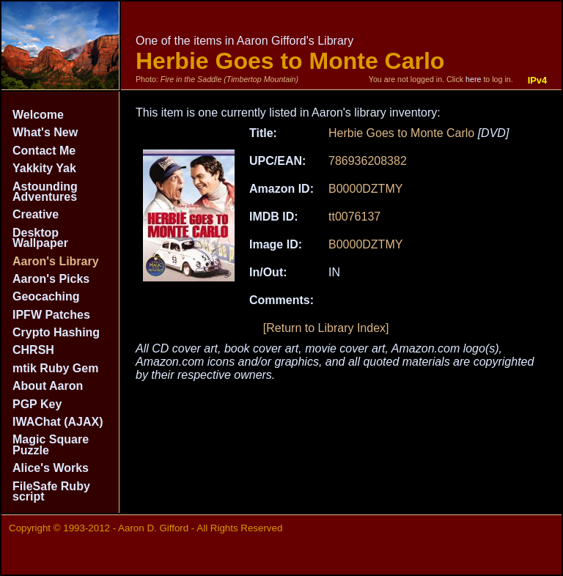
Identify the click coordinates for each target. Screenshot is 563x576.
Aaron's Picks (50, 279)
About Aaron (47, 386)
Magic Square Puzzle (50, 444)
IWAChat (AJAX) (57, 422)
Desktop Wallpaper (40, 237)
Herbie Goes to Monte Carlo (401, 133)
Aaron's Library (55, 261)
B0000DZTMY (365, 188)
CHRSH (33, 350)
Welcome (38, 114)
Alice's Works (50, 468)
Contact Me (44, 150)
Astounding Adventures (45, 191)
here (473, 79)
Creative (35, 214)
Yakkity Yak (44, 168)
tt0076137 (354, 216)
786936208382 (367, 161)
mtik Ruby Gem (55, 368)
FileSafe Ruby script (51, 491)
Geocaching (46, 296)
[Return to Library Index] (326, 328)
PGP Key (37, 404)
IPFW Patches (51, 315)
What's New (45, 132)
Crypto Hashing (56, 332)
